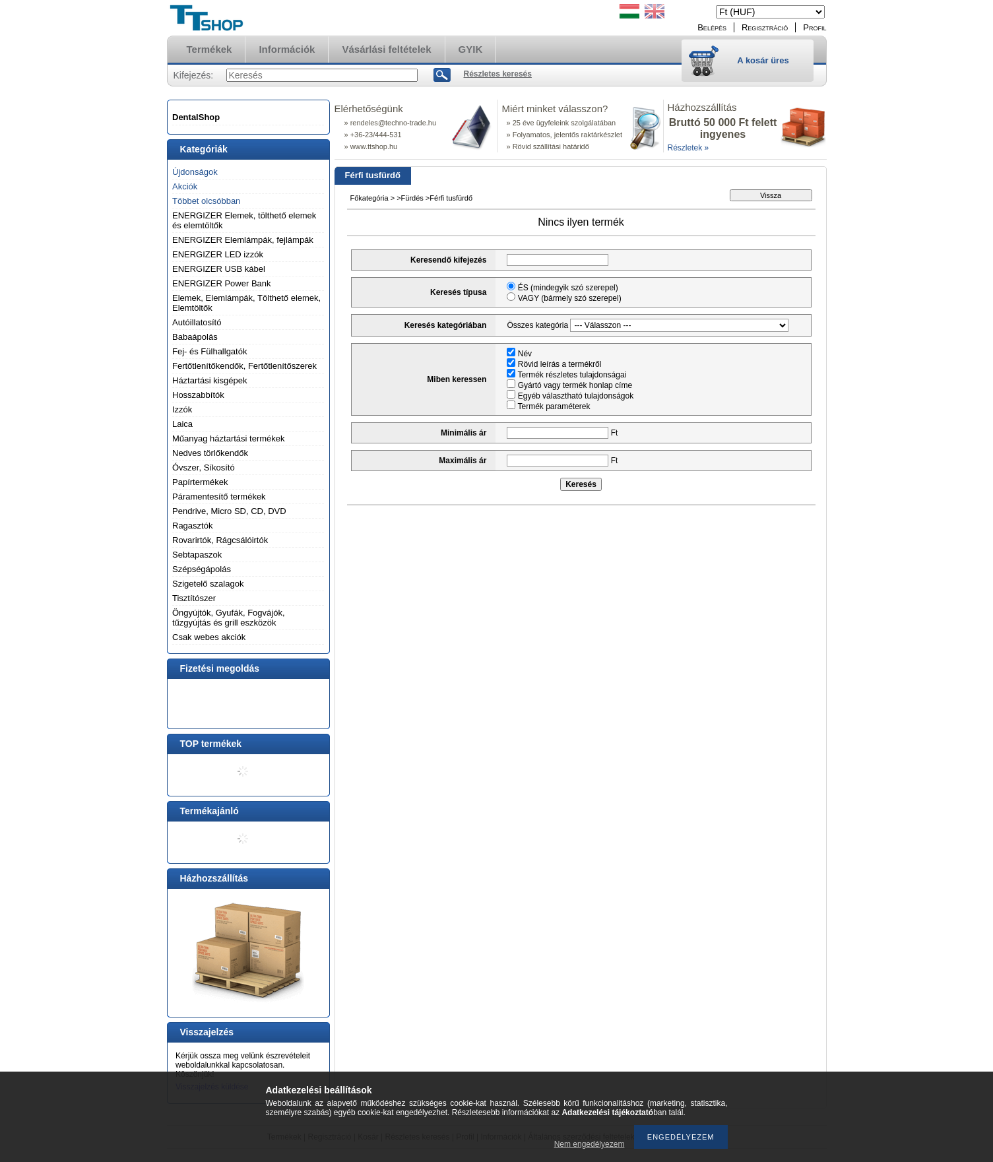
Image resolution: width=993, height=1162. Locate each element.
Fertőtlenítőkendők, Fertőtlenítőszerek (244, 366)
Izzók (182, 409)
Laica (182, 424)
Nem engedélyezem (589, 1144)
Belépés (711, 27)
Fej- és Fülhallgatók (209, 351)
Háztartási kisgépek (209, 380)
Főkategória (369, 198)
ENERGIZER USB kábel (218, 269)
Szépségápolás (201, 569)
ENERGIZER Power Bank (221, 283)
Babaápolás (195, 337)
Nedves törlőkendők (210, 453)
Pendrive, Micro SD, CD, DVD (229, 511)
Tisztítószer (194, 598)
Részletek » (688, 147)
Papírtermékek (200, 482)
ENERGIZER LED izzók (217, 254)
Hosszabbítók (198, 395)
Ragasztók (192, 526)
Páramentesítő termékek (219, 496)
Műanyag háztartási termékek (228, 438)
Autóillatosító (196, 322)
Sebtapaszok (197, 555)
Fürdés (412, 198)
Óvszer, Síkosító (203, 467)
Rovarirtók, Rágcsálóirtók (220, 540)
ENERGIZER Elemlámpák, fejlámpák (242, 240)
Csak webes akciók (208, 637)
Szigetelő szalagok (207, 584)
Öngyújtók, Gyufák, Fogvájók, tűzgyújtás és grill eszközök (228, 618)
